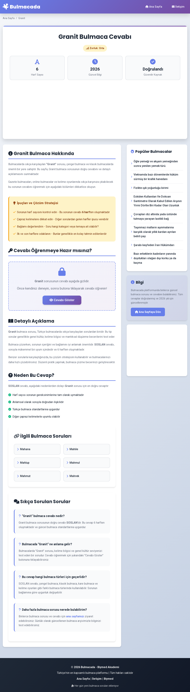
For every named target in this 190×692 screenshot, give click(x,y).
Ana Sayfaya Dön (148, 312)
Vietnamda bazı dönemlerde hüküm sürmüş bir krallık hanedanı (154, 177)
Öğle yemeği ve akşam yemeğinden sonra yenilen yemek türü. (154, 164)
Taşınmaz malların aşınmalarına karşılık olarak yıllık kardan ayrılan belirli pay (153, 232)
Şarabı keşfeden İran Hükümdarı (152, 245)
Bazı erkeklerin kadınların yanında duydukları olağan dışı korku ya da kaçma (153, 258)
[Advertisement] (95, 106)
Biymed (108, 678)
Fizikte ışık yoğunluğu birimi (149, 188)
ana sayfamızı (75, 616)
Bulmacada (21, 6)
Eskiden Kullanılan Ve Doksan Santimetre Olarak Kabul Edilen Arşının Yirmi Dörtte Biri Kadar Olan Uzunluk (156, 201)
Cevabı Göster (61, 300)
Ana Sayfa (153, 6)
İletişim (178, 6)
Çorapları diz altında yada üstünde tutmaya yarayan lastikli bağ (154, 216)
